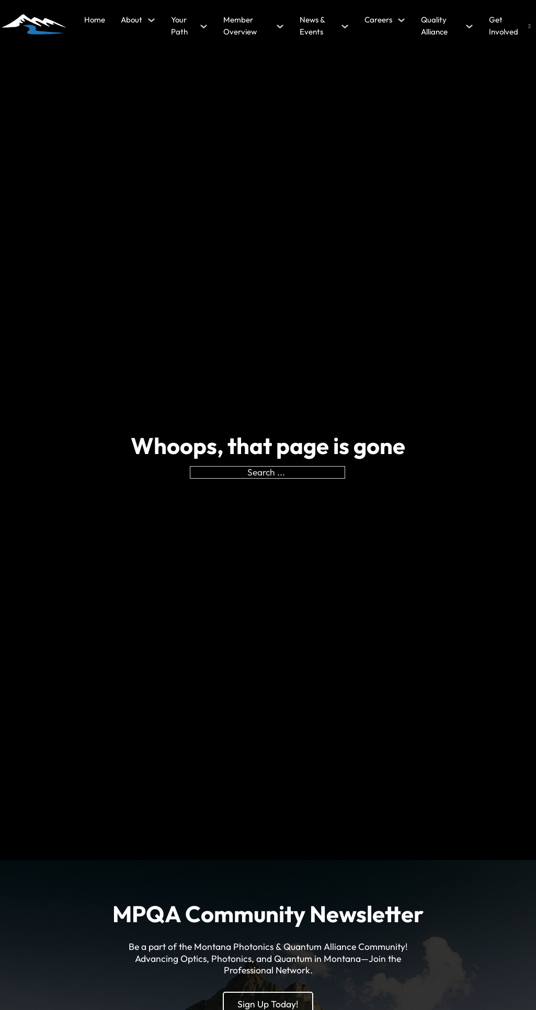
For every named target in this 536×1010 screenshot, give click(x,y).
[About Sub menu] (151, 20)
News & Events (312, 26)
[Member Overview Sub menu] (280, 26)
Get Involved (503, 26)
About (131, 20)
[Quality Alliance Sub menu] (469, 26)
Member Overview (240, 26)
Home (94, 20)
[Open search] (529, 26)
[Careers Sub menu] (401, 20)
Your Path (179, 26)
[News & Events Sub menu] (345, 26)
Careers (378, 20)
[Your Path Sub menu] (204, 26)
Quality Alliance (434, 26)
